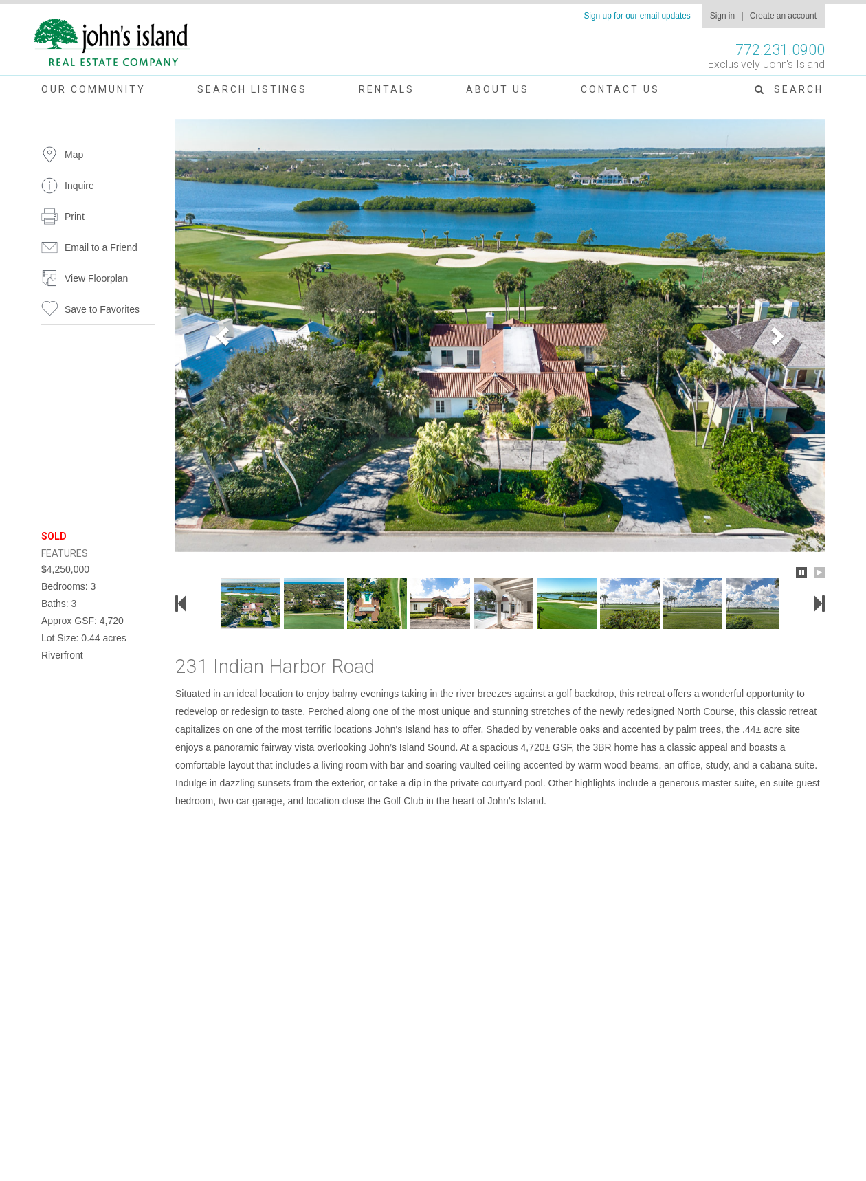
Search (789, 89)
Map (74, 154)
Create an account (783, 16)
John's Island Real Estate (112, 43)
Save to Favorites (102, 309)
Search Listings (252, 89)
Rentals (386, 89)
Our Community (93, 89)
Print (75, 216)
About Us (497, 89)
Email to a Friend (101, 247)
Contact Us (620, 89)
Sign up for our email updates (637, 16)
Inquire (79, 185)
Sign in (722, 16)
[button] (224, 335)
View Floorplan (96, 278)
